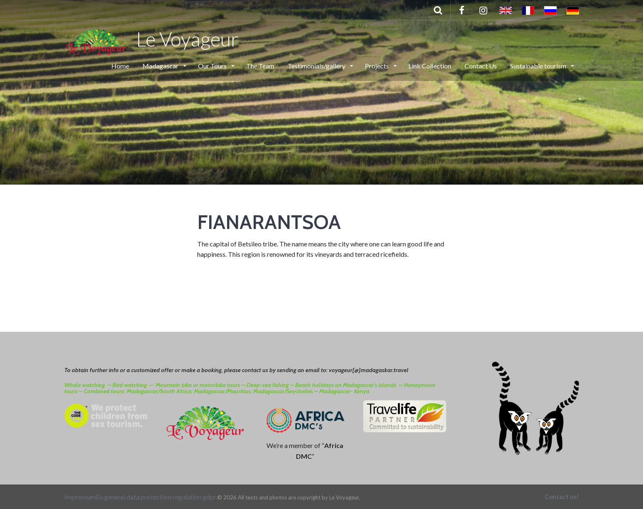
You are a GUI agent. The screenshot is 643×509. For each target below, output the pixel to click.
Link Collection (429, 66)
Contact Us (481, 66)
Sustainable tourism (538, 66)
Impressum (80, 497)
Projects (377, 66)
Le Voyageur (151, 38)
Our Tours (213, 66)
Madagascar (161, 66)
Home (120, 66)
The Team (260, 66)
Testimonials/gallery (317, 66)
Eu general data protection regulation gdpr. (156, 497)
